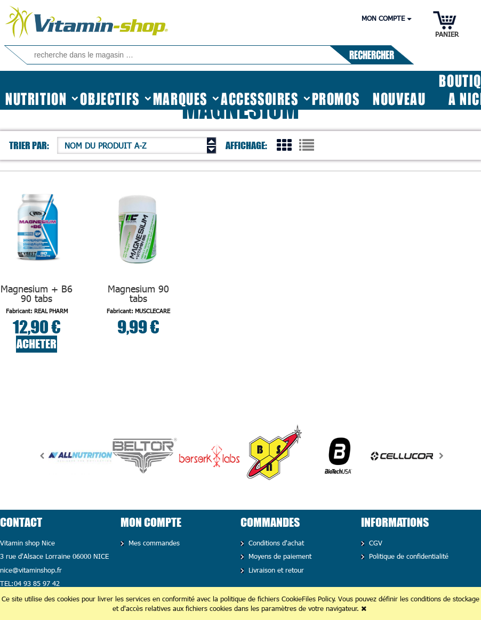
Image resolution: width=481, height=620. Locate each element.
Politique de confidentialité (407, 556)
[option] (80, 456)
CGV (374, 543)
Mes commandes (153, 543)
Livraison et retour (275, 570)
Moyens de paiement (278, 556)
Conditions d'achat (275, 543)
